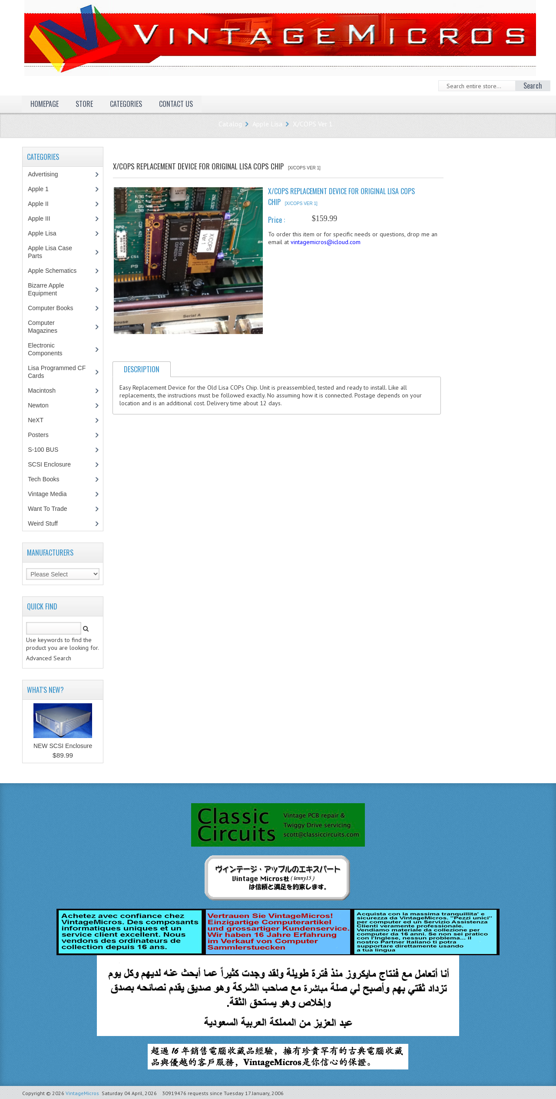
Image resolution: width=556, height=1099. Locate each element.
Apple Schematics (57, 270)
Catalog (230, 123)
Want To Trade (47, 508)
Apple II (42, 203)
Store (84, 104)
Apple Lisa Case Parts (50, 252)
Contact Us (176, 104)
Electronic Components (49, 349)
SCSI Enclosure (54, 464)
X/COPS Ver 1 (313, 123)
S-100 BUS (47, 449)
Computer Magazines (49, 326)
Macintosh (46, 390)
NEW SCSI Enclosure (62, 745)
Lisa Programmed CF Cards (57, 371)
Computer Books (57, 308)
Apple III (43, 218)
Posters (42, 434)
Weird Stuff (47, 523)
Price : (276, 220)
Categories (126, 104)
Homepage (44, 104)
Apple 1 (42, 188)
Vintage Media (52, 493)
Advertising (47, 174)
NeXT (35, 420)
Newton (38, 405)
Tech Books (50, 479)
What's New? (45, 690)
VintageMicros (82, 1093)
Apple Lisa (267, 123)
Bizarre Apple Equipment (47, 289)
